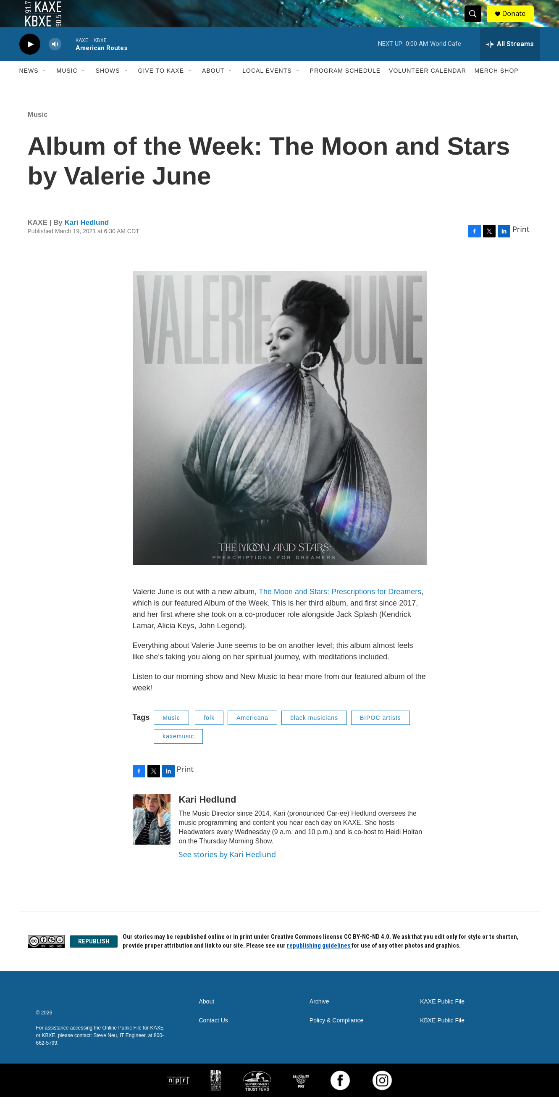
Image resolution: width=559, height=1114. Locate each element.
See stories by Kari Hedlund (227, 871)
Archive (319, 1018)
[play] (30, 61)
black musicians (314, 734)
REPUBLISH (93, 958)
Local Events (266, 87)
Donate (519, 22)
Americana (252, 734)
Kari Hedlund (86, 239)
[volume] (55, 61)
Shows (108, 87)
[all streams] (510, 61)
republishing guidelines (319, 962)
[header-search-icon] (476, 22)
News (29, 87)
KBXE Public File (442, 1037)
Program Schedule (345, 87)
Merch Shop (497, 87)
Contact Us (213, 1037)
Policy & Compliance (336, 1037)
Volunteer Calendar (427, 87)
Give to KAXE (161, 87)
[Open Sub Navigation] (45, 87)
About (213, 87)
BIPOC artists (380, 734)
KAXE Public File (442, 1018)
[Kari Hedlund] (152, 836)
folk (209, 734)
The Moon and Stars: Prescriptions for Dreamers (340, 608)
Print (521, 246)
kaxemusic (178, 753)
